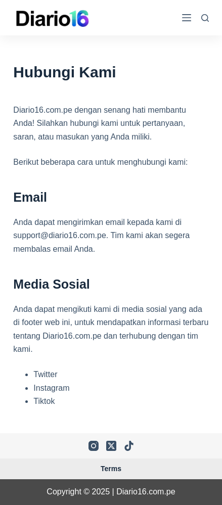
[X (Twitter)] (111, 446)
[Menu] (186, 17)
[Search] (205, 18)
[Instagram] (93, 446)
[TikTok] (129, 446)
